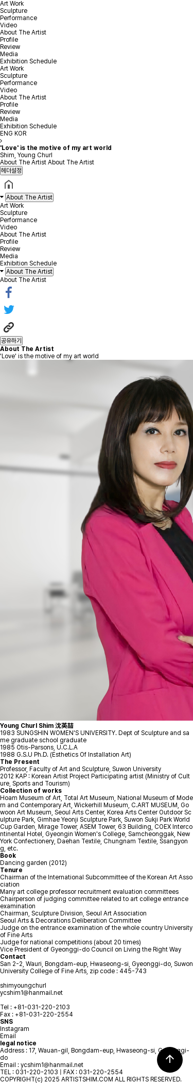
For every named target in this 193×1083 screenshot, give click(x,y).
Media (9, 54)
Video (8, 25)
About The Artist (23, 32)
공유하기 (11, 340)
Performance (18, 18)
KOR (20, 133)
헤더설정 (11, 170)
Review (10, 47)
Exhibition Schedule (28, 61)
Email (8, 1036)
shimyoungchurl (23, 985)
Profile (9, 39)
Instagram (14, 1028)
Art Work (12, 3)
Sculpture (13, 10)
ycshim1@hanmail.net (31, 992)
